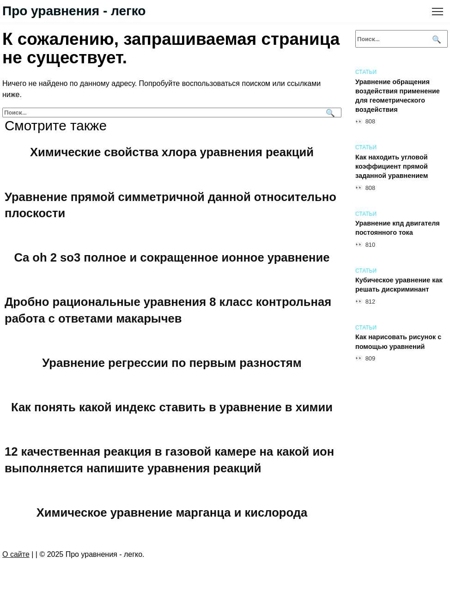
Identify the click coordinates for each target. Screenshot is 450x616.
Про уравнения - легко (74, 11)
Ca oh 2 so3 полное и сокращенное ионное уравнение (172, 257)
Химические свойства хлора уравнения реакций (172, 152)
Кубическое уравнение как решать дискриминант (399, 285)
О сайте (16, 554)
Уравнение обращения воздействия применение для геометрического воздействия (397, 95)
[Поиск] (329, 112)
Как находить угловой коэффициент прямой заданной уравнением (391, 166)
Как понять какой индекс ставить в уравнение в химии (172, 407)
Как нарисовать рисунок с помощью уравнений (398, 342)
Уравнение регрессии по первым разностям (171, 362)
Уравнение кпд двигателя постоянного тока (397, 228)
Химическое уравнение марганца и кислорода (171, 512)
